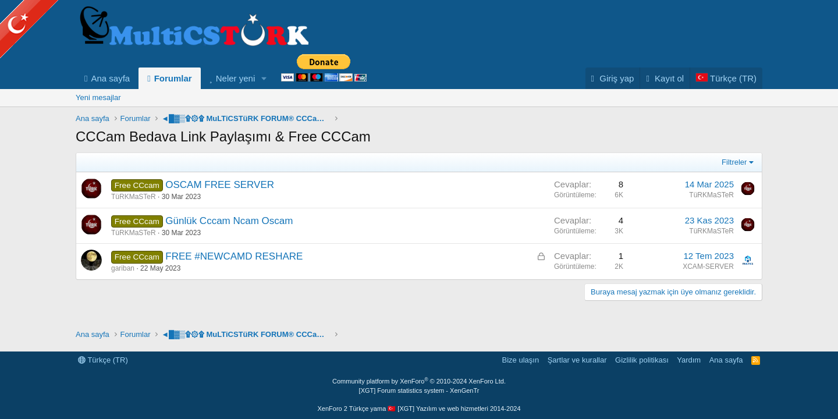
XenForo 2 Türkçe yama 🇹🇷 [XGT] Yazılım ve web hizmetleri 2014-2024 (418, 408)
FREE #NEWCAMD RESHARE (234, 256)
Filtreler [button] (734, 162)
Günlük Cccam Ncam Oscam (229, 220)
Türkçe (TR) (103, 360)
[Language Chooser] (726, 78)
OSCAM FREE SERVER (219, 184)
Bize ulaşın (520, 360)
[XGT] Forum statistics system (419, 390)
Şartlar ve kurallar (577, 360)
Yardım (689, 360)
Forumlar (173, 78)
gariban (122, 268)
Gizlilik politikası (642, 360)
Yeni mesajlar (98, 97)
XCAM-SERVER (708, 266)
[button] (264, 78)
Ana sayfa (110, 78)
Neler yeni (235, 78)
